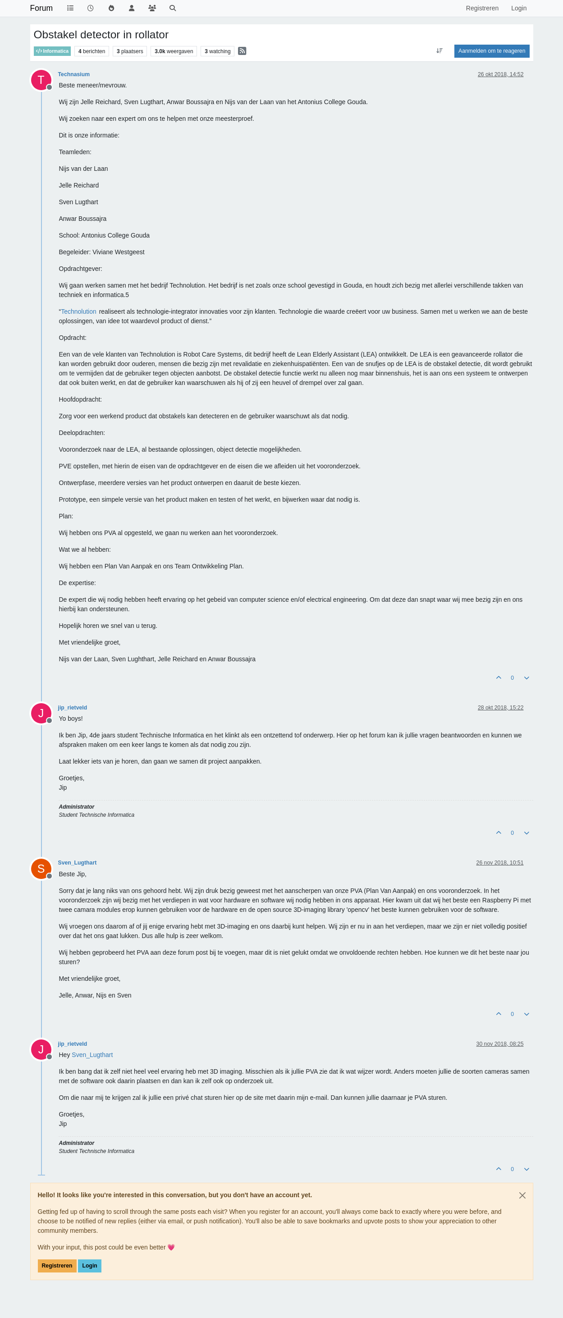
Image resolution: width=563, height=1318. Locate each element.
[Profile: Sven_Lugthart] (92, 1054)
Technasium (74, 74)
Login (89, 1266)
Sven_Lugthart (77, 863)
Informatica (52, 51)
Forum (41, 8)
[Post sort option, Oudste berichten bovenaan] (439, 51)
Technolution (78, 311)
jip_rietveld (72, 708)
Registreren (57, 1266)
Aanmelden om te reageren (491, 51)
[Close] (522, 1195)
